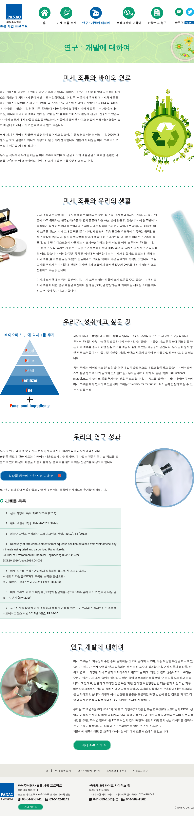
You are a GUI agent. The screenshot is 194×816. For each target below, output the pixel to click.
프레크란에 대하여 (116, 770)
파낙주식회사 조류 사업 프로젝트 (14, 16)
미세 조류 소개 (92, 745)
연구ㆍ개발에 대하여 (89, 770)
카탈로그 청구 (140, 770)
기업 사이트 (30, 807)
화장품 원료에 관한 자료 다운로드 (32, 475)
